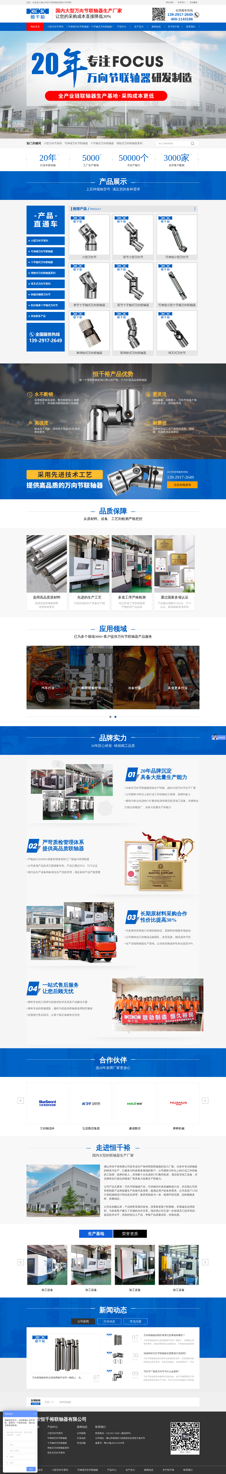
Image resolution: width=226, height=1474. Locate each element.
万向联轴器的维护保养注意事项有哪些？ (164, 1335)
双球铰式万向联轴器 (133, 352)
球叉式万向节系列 (40, 283)
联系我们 (181, 2)
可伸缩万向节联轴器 (78, 26)
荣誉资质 (130, 1233)
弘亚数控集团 (91, 1128)
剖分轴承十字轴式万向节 (44, 305)
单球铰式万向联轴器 (89, 352)
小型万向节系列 (55, 26)
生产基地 (96, 1233)
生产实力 (139, 26)
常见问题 (135, 1321)
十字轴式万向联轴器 (101, 26)
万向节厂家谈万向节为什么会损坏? (161, 1371)
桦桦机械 (178, 1128)
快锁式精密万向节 (40, 294)
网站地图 (169, 2)
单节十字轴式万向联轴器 (89, 305)
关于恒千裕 (173, 26)
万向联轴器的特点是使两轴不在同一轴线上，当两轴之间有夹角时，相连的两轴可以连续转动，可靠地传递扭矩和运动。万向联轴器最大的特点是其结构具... (169, 1343)
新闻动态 (156, 26)
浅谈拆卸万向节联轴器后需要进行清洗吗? (165, 1353)
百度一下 (49, 1402)
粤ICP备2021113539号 (114, 1443)
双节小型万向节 (133, 257)
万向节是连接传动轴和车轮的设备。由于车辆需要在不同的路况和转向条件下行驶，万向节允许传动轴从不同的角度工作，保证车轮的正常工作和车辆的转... (169, 1380)
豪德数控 (135, 1128)
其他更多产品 (38, 316)
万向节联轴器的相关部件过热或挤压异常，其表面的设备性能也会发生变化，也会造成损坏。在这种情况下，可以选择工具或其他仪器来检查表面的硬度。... (169, 1361)
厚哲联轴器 (65, 1402)
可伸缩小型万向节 (177, 257)
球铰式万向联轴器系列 (129, 143)
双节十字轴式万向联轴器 (133, 305)
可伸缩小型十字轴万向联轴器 (177, 305)
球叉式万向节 (177, 352)
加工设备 (47, 1289)
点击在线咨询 (182, 484)
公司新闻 (83, 1321)
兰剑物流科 (47, 1128)
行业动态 (109, 1321)
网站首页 (35, 26)
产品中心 (121, 26)
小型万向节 (89, 257)
